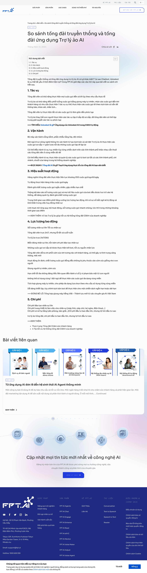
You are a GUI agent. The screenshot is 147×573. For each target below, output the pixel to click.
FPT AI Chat (64, 511)
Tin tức (128, 2)
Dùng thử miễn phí (79, 7)
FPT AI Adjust (65, 550)
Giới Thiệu (86, 506)
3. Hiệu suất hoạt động (40, 68)
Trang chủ (31, 23)
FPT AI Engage (65, 517)
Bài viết (40, 23)
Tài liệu (117, 2)
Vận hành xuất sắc (45, 520)
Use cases (62, 7)
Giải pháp (36, 7)
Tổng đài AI (47, 165)
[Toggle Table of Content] (114, 59)
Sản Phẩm (64, 498)
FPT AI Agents (65, 506)
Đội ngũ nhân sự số (45, 514)
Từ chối (119, 566)
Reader (107, 522)
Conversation (109, 506)
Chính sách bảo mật (41, 569)
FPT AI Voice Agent (67, 555)
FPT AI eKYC (64, 533)
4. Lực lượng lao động (39, 70)
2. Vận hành (35, 65)
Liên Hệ (85, 511)
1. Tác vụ (33, 62)
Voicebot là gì (47, 125)
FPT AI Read (64, 528)
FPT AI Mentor (65, 539)
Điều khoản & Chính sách (133, 500)
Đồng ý (135, 566)
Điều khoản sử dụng (134, 510)
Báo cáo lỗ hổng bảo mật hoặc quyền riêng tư (134, 526)
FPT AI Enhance (66, 522)
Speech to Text (110, 517)
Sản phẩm (49, 7)
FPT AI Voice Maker (67, 544)
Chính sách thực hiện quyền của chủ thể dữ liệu (134, 545)
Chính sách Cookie (133, 554)
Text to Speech (110, 511)
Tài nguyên (96, 7)
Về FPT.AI (106, 2)
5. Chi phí (34, 73)
